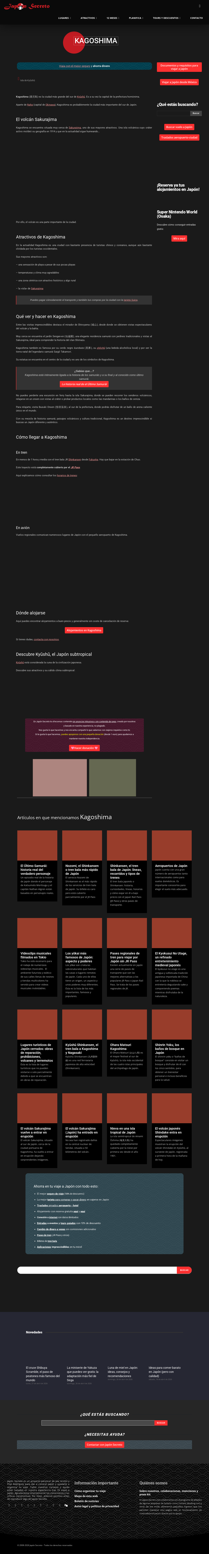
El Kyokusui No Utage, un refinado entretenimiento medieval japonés (171, 959)
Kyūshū (81, 96)
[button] (199, 6)
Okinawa (50, 104)
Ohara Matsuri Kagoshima (120, 1047)
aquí (75, 1211)
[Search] (184, 1270)
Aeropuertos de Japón (171, 866)
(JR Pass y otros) (53, 1235)
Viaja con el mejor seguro (74, 66)
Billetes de (47, 1241)
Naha (30, 104)
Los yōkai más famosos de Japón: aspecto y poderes (79, 957)
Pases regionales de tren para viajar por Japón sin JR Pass (125, 957)
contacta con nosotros (46, 639)
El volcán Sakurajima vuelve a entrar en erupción (36, 1132)
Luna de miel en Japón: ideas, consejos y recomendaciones (123, 1372)
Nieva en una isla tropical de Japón (122, 1130)
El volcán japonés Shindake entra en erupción (168, 1132)
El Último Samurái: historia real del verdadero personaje (35, 870)
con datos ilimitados (57, 1217)
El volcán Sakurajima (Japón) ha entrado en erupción (81, 1132)
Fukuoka (93, 459)
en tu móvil (59, 1246)
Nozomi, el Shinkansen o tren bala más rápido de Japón (82, 870)
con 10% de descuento (69, 1223)
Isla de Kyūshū (27, 80)
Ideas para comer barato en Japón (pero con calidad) (165, 1372)
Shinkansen (74, 459)
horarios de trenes (67, 475)
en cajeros (72, 1199)
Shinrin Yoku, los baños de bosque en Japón (169, 1049)
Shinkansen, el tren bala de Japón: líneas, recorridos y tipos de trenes (126, 872)
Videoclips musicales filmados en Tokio (36, 955)
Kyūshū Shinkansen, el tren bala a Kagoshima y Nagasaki (81, 1049)
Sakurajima (75, 127)
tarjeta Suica (130, 300)
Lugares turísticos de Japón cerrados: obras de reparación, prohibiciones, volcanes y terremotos (37, 1053)
